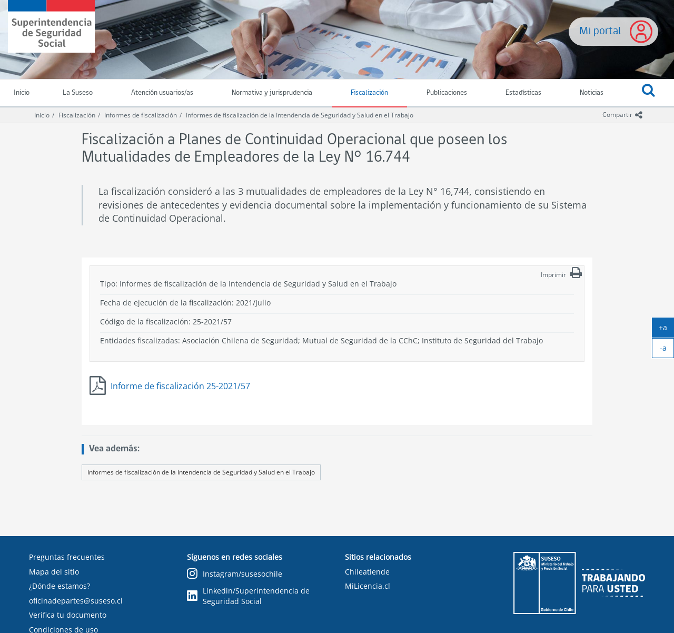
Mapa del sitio (54, 572)
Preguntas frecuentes (67, 557)
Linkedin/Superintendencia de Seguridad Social (248, 596)
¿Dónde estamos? (59, 586)
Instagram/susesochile (234, 574)
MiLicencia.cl (367, 586)
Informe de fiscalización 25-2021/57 (180, 386)
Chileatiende (367, 572)
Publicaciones (447, 93)
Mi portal (600, 31)
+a (666, 330)
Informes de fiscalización (140, 115)
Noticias (591, 93)
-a (667, 350)
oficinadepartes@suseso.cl (76, 601)
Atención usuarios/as (162, 93)
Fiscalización (369, 93)
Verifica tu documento (67, 615)
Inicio (41, 115)
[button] (648, 93)
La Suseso (78, 93)
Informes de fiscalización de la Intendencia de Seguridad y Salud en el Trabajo (299, 115)
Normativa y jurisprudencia (272, 93)
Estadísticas (523, 93)
